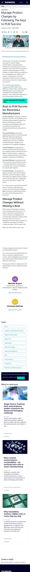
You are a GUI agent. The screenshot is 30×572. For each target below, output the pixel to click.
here (21, 257)
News (6, 326)
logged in (11, 562)
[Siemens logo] (10, 2)
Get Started (21, 378)
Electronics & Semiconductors (13, 367)
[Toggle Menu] (2, 2)
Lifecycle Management (10, 351)
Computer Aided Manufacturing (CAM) (15, 330)
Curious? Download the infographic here (14, 101)
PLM (5, 355)
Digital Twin (7, 339)
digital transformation (15, 91)
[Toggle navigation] (27, 6)
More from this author (15, 293)
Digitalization (8, 343)
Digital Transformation (10, 335)
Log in (21, 2)
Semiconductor (8, 359)
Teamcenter (7, 363)
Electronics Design (9, 347)
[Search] (27, 2)
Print (23, 32)
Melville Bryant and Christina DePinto (15, 56)
